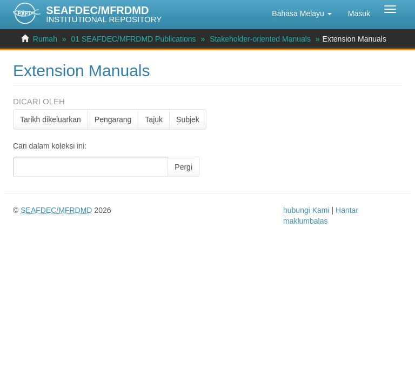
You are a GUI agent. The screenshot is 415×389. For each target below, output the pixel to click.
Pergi (183, 167)
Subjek (187, 119)
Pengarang (113, 119)
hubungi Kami (306, 210)
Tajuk (154, 119)
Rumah (45, 39)
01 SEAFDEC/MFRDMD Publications (133, 39)
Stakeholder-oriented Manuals (260, 39)
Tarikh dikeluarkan (50, 119)
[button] (301, 13)
